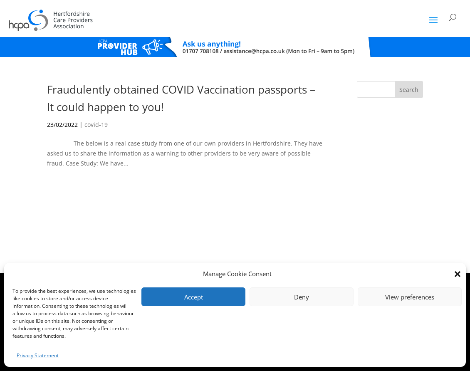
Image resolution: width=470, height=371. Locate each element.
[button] (457, 274)
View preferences (409, 297)
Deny (301, 297)
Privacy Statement (38, 355)
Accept (193, 297)
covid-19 (96, 125)
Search (408, 90)
